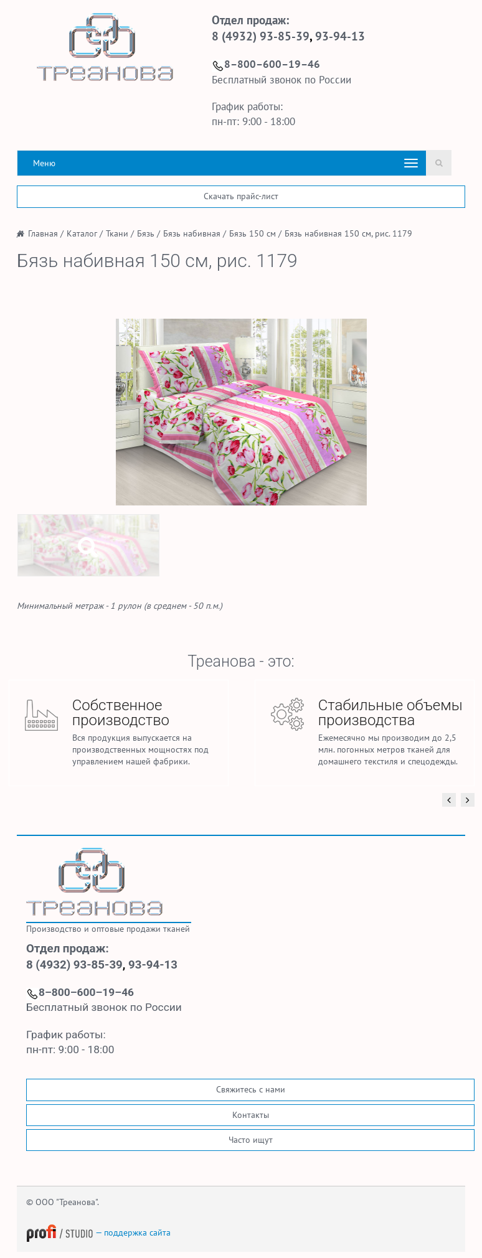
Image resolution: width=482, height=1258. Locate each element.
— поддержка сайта (98, 1232)
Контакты (250, 1114)
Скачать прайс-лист (241, 196)
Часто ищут (251, 1139)
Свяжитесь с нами (250, 1089)
